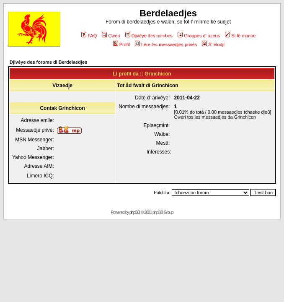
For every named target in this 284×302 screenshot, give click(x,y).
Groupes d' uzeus (199, 35)
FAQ (89, 35)
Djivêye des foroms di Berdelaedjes (48, 62)
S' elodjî (213, 44)
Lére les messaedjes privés (166, 44)
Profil (121, 44)
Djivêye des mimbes (149, 35)
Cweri (111, 35)
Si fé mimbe (240, 35)
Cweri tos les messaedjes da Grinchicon (215, 117)
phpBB (134, 212)
